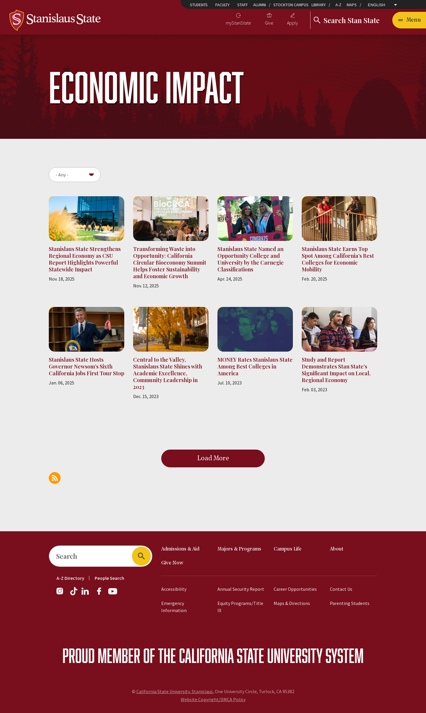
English (376, 5)
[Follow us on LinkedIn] (85, 594)
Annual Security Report (240, 589)
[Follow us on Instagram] (62, 594)
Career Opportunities (295, 589)
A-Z (338, 4)
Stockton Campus (291, 4)
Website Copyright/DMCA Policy (213, 699)
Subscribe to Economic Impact (55, 478)
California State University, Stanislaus (174, 691)
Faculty (222, 4)
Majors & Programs (239, 549)
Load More (213, 458)
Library (319, 4)
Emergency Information (174, 606)
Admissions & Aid (180, 549)
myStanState (238, 23)
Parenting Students (349, 603)
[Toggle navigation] (409, 20)
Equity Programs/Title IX (240, 606)
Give (269, 23)
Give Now (172, 563)
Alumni (259, 4)
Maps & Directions (292, 603)
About (336, 549)
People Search (109, 578)
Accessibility (173, 589)
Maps (352, 4)
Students (199, 4)
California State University (250, 655)
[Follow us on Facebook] (101, 594)
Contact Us (341, 589)
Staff (242, 4)
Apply (292, 23)
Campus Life (287, 549)
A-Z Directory (70, 578)
